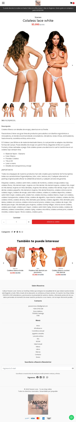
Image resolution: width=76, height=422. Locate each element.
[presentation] (4, 65)
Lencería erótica (38, 336)
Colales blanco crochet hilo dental (61, 271)
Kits (38, 339)
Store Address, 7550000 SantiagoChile (38, 313)
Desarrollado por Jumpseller (48, 391)
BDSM (38, 341)
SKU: (3, 120)
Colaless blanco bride (15, 270)
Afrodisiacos (38, 328)
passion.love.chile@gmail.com (38, 306)
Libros (38, 349)
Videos (38, 347)
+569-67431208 (38, 309)
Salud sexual (38, 344)
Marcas (38, 352)
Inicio (38, 326)
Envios (38, 357)
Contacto (38, 354)
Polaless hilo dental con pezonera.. (38, 271)
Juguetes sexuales (38, 333)
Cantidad (16, 218)
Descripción (6, 126)
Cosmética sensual (38, 331)
